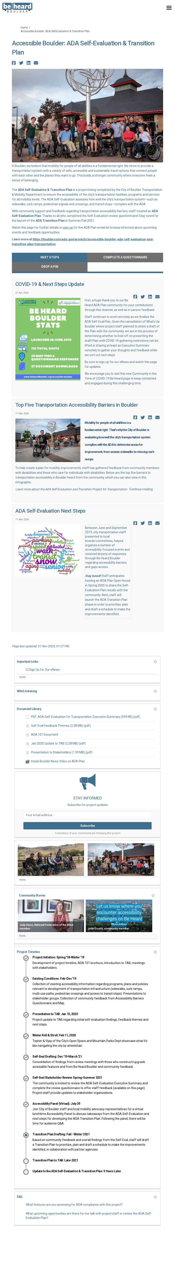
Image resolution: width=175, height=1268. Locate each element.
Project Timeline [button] (87, 952)
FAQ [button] (87, 1197)
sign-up (68, 227)
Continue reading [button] (141, 489)
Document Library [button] (87, 709)
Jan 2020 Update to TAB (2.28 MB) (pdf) (58, 743)
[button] (14, 63)
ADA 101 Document (44, 734)
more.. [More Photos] (23, 879)
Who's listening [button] (87, 691)
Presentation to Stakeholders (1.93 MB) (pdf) (61, 752)
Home (24, 27)
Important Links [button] (87, 661)
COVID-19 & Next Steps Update (49, 284)
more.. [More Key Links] (23, 677)
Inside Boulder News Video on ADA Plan (58, 761)
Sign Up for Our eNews (44, 669)
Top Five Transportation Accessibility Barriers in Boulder (76, 405)
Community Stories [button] (87, 895)
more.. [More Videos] (23, 935)
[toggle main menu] (169, 8)
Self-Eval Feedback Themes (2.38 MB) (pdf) (61, 725)
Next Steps (50, 257)
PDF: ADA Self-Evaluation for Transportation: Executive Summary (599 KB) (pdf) (85, 716)
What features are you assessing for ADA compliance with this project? (74, 1204)
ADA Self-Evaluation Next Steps (50, 511)
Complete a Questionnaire (125, 257)
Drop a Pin (49, 266)
